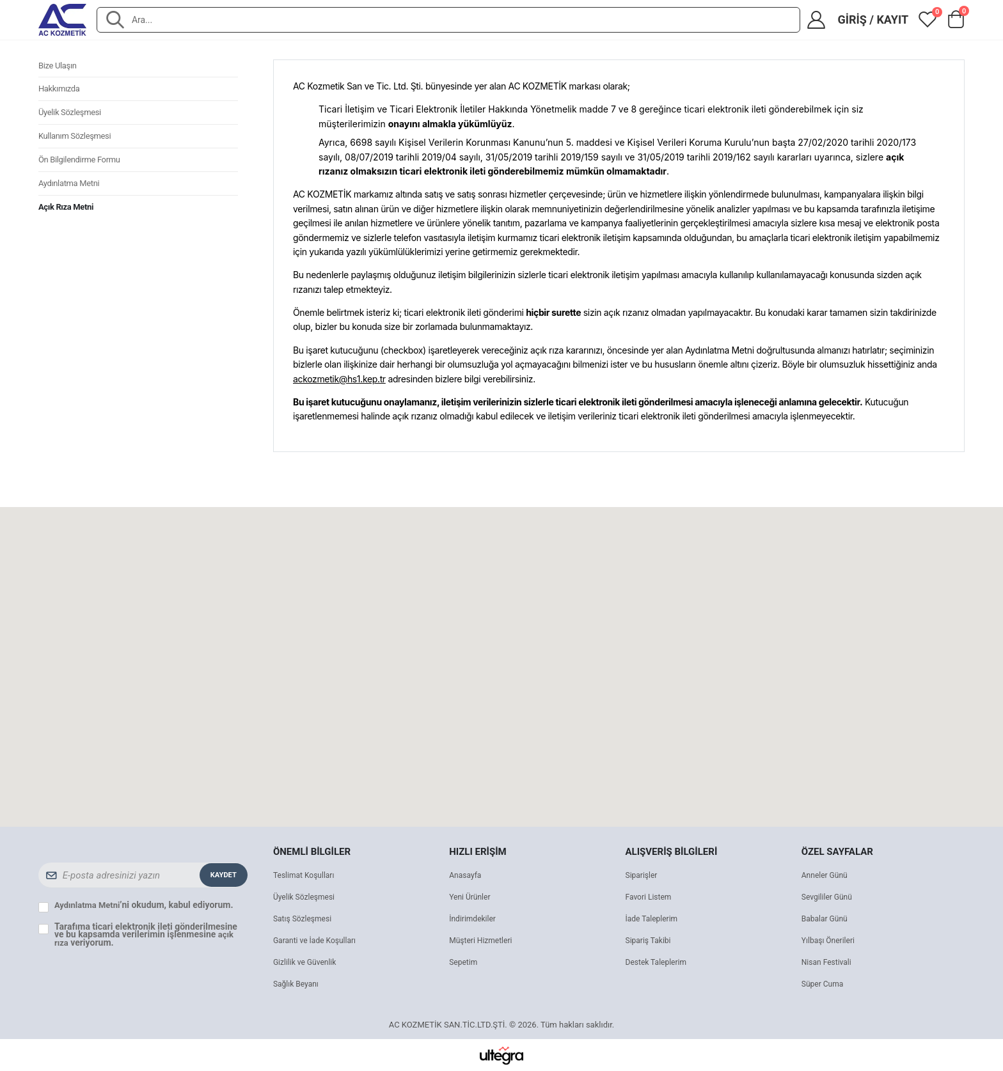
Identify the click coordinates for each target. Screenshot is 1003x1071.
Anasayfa (466, 875)
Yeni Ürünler (471, 897)
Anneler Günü (826, 875)
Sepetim (464, 962)
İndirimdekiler (474, 918)
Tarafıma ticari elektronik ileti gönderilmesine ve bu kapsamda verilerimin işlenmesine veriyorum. (145, 934)
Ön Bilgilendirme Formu (82, 169)
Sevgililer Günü (829, 897)
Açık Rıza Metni (68, 220)
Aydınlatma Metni (71, 195)
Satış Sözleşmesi (304, 918)
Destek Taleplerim (658, 962)
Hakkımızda (60, 93)
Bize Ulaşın (59, 67)
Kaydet (222, 874)
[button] (956, 22)
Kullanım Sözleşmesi (77, 144)
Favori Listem (650, 897)
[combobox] (459, 20)
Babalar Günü (826, 918)
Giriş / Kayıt (872, 19)
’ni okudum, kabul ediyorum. (146, 905)
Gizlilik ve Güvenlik (307, 962)
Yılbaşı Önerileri (830, 940)
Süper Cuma (824, 984)
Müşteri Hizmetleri (483, 940)
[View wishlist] (927, 19)
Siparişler (643, 875)
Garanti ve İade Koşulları (318, 940)
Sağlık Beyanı (297, 984)
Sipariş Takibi (650, 940)
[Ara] (115, 19)
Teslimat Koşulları (306, 875)
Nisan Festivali (828, 962)
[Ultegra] (502, 1055)
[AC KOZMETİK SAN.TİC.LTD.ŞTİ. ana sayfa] (62, 20)
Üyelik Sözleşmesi (72, 118)
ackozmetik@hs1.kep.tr (339, 378)
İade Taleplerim (654, 918)
